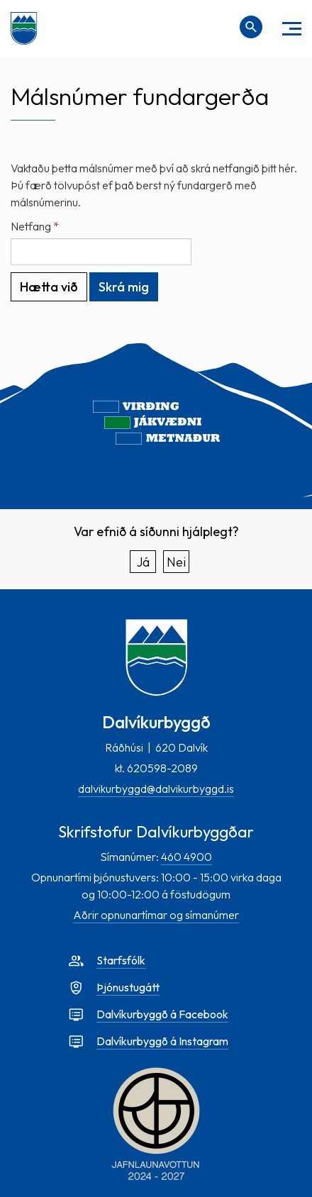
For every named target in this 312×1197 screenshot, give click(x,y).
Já (143, 562)
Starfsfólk (120, 960)
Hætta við (49, 287)
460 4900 (186, 857)
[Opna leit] (251, 27)
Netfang (31, 226)
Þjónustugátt (128, 987)
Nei (176, 562)
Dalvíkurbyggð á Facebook (162, 1014)
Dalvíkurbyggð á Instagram (162, 1041)
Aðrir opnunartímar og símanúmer (156, 915)
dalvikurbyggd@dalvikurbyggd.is (156, 788)
